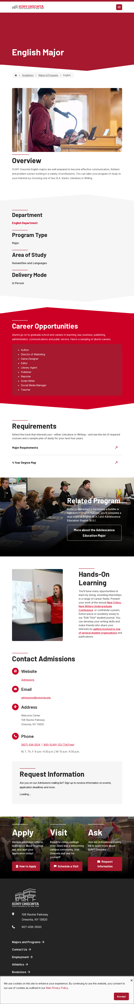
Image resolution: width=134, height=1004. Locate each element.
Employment (22, 957)
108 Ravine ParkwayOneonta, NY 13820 (35, 917)
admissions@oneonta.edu (36, 697)
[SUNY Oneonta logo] (28, 7)
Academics (28, 75)
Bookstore (21, 972)
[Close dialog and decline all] (131, 978)
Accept (121, 996)
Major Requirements (65, 447)
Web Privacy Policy (57, 987)
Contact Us (22, 949)
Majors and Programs (28, 942)
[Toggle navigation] (119, 7)
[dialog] (67, 990)
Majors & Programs (48, 75)
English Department (25, 223)
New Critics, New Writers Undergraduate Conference (100, 606)
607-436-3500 (31, 927)
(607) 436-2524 (30, 744)
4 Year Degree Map (65, 462)
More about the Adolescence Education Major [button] (94, 532)
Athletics (20, 964)
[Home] (16, 75)
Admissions (27, 679)
